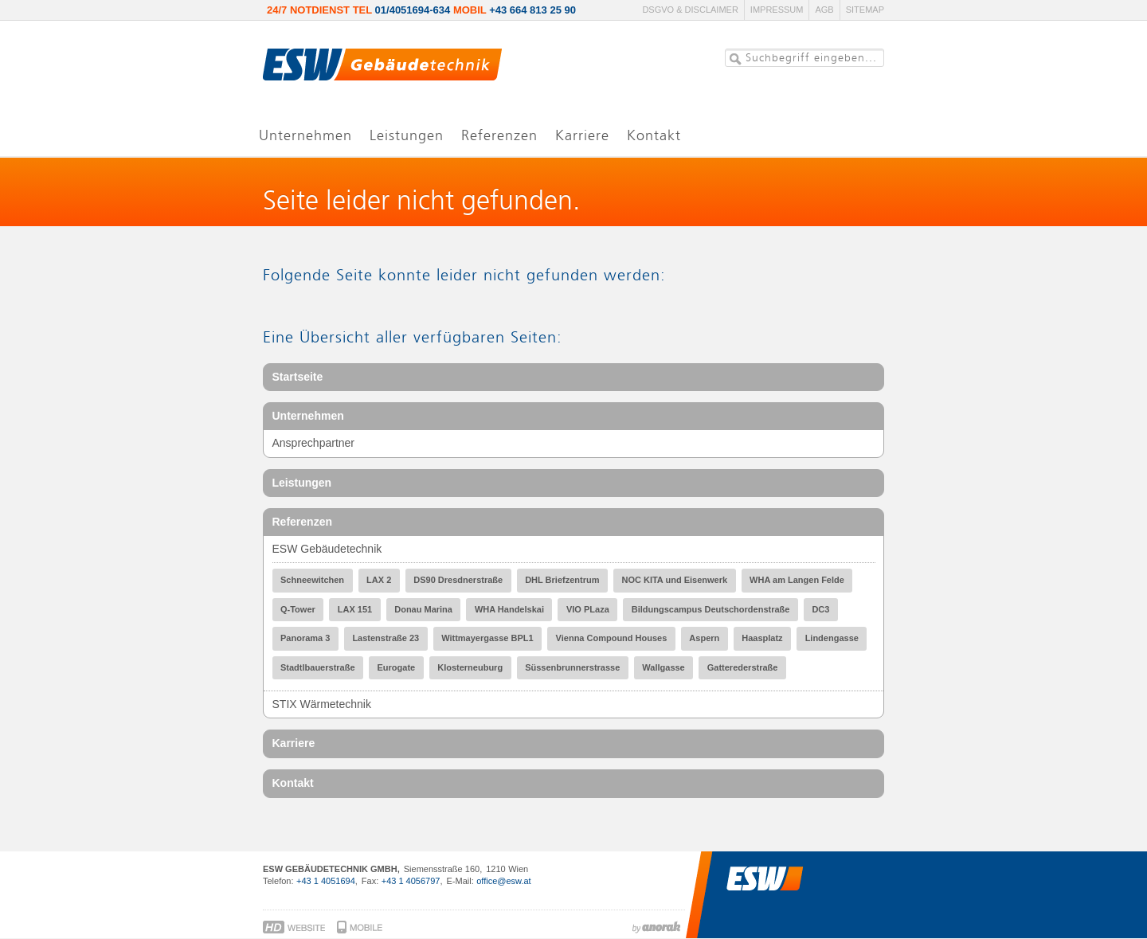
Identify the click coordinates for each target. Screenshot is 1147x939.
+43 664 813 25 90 (532, 10)
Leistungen (302, 482)
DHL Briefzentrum (562, 580)
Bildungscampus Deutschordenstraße (711, 609)
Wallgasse (663, 667)
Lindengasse (832, 638)
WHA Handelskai (509, 609)
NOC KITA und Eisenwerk (674, 580)
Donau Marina (423, 609)
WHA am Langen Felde (797, 580)
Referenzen (302, 521)
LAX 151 (355, 609)
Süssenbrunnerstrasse (572, 667)
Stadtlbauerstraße (317, 667)
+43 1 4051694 (325, 881)
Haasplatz (762, 638)
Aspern (704, 638)
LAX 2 (378, 580)
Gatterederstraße (742, 667)
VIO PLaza (587, 609)
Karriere (293, 743)
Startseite (297, 376)
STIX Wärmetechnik (321, 704)
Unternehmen (308, 415)
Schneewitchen (312, 580)
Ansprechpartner (313, 442)
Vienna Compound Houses (611, 638)
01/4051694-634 (413, 10)
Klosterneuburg (470, 667)
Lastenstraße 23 (385, 638)
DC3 (820, 609)
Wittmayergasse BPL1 (487, 638)
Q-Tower (297, 609)
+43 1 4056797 (411, 881)
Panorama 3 (305, 638)
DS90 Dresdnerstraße (458, 580)
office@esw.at (503, 881)
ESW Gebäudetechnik (327, 548)
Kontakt (293, 783)
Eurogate (397, 667)
